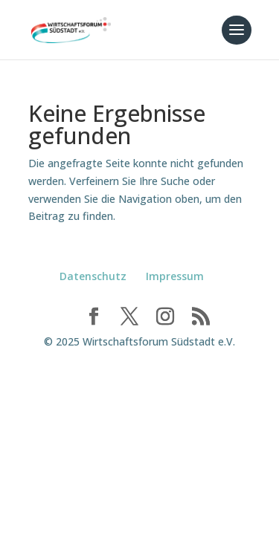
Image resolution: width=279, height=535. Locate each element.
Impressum (175, 276)
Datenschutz (93, 276)
